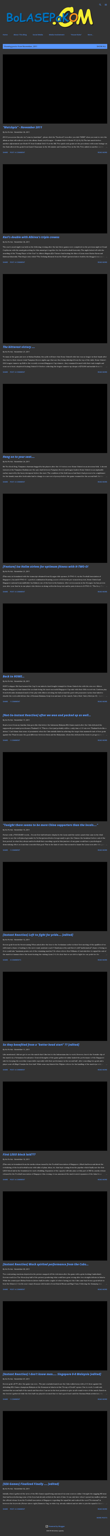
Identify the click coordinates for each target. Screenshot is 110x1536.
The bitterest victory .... (19, 347)
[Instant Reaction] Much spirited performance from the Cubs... (46, 1264)
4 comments (15, 960)
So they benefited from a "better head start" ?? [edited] (41, 1044)
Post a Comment (17, 152)
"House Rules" (76, 35)
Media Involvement (56, 35)
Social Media (38, 35)
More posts (102, 1518)
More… (90, 35)
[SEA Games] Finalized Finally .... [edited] (31, 1484)
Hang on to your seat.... (19, 457)
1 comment (15, 701)
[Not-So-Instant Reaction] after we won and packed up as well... (47, 715)
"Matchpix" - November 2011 (22, 127)
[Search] (100, 4)
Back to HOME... (13, 676)
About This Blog (20, 35)
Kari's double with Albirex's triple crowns (31, 237)
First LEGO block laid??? (19, 1154)
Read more (102, 152)
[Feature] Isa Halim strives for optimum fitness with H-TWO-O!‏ (45, 566)
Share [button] (5, 152)
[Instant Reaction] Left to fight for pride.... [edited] (38, 935)
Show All (101, 46)
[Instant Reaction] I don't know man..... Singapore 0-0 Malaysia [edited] (52, 1374)
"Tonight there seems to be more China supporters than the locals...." (50, 825)
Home (5, 35)
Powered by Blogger (55, 1526)
